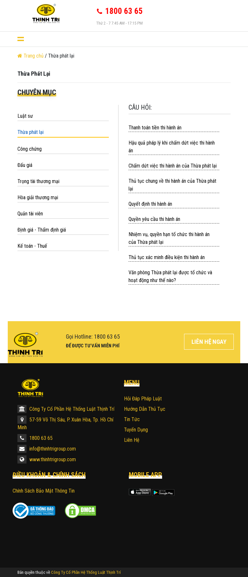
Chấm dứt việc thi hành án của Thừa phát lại (173, 166)
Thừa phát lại (30, 132)
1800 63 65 (35, 438)
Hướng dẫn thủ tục (144, 409)
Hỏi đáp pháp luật (143, 399)
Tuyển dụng (136, 430)
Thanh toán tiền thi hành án (155, 128)
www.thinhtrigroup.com (46, 459)
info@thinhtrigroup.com (46, 449)
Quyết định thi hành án (150, 204)
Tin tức (132, 419)
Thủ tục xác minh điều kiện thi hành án (167, 257)
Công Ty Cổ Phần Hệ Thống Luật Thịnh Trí (65, 409)
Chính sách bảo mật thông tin (44, 491)
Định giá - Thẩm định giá (41, 230)
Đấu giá (24, 165)
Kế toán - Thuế (32, 246)
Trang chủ (31, 56)
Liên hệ (132, 440)
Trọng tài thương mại (38, 181)
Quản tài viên (30, 214)
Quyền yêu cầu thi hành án (154, 219)
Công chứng (29, 149)
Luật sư (25, 116)
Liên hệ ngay (208, 341)
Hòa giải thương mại (37, 197)
